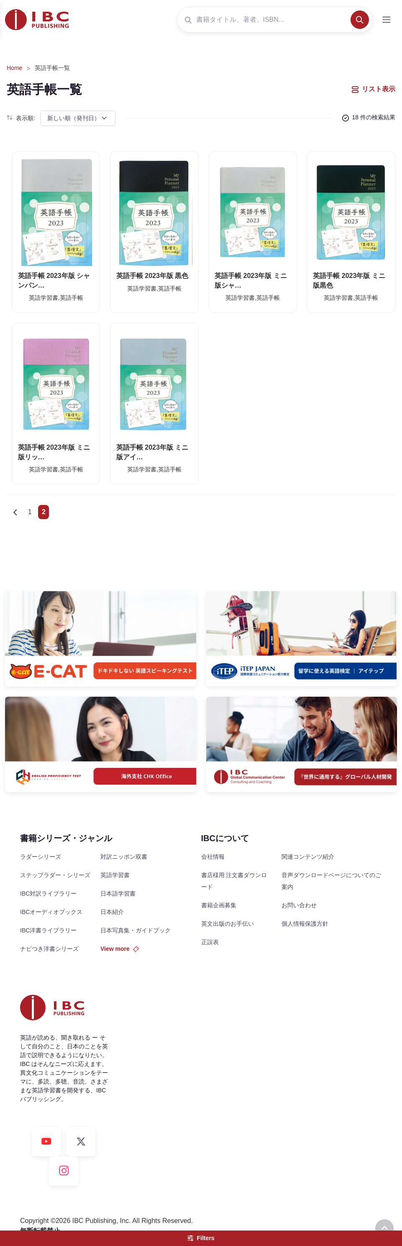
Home (14, 67)
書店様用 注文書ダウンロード (234, 881)
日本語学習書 (118, 893)
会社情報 (213, 856)
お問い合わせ (299, 905)
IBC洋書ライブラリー (48, 930)
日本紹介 (112, 912)
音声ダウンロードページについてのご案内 (331, 881)
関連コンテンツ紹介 (308, 856)
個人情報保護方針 (305, 923)
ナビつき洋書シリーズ (49, 948)
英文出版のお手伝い (227, 923)
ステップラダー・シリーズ (55, 875)
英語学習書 (115, 875)
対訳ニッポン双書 (123, 856)
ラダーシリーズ (40, 856)
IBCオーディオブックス (51, 912)
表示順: (21, 118)
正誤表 (210, 942)
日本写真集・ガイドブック (135, 930)
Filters (200, 1238)
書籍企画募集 (218, 905)
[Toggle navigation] (386, 19)
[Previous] (14, 512)
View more (119, 948)
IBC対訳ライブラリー (48, 893)
